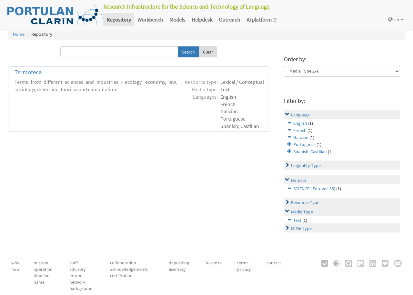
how (15, 269)
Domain (298, 180)
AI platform (262, 19)
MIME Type (301, 228)
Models (177, 19)
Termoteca (28, 72)
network (77, 282)
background (81, 288)
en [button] (395, 20)
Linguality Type (306, 165)
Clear (208, 52)
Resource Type (305, 202)
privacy (244, 269)
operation (43, 269)
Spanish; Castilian (310, 151)
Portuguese (304, 144)
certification (121, 276)
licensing (177, 269)
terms (242, 263)
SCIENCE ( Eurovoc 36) (314, 189)
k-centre (214, 263)
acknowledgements (129, 269)
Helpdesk (202, 19)
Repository (118, 19)
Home (19, 34)
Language (300, 115)
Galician (300, 137)
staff (73, 263)
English (300, 123)
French (300, 130)
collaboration (123, 263)
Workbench (150, 19)
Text (297, 220)
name (39, 282)
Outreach (229, 19)
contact (274, 263)
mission (41, 263)
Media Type (302, 212)
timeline (41, 276)
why (15, 263)
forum (75, 276)
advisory (77, 269)
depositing (179, 263)
